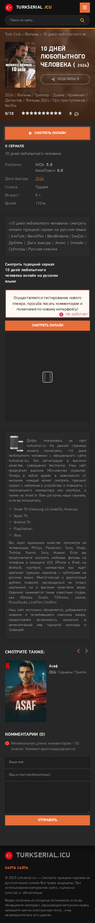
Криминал (76, 95)
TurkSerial (28, 7)
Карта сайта (16, 868)
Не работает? (78, 314)
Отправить (47, 820)
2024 (82, 66)
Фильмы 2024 (37, 101)
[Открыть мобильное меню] (85, 8)
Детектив (13, 101)
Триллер (41, 95)
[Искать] (82, 20)
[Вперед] (86, 651)
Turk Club (13, 34)
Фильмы (32, 34)
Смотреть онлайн (50, 133)
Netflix (10, 106)
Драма (58, 95)
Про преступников (69, 101)
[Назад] (78, 651)
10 (60, 113)
